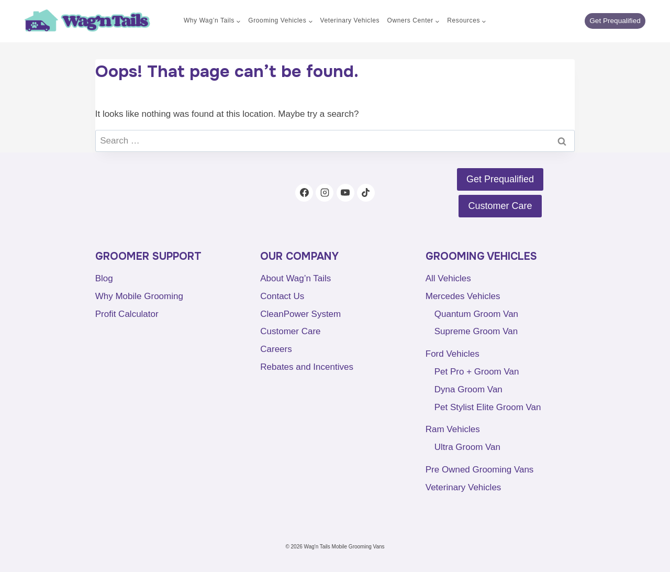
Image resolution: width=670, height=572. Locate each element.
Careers (276, 349)
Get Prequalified (614, 21)
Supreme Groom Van (476, 331)
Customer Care (290, 331)
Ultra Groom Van (467, 447)
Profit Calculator (127, 314)
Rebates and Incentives (306, 367)
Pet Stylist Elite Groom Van (487, 407)
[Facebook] (304, 193)
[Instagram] (324, 193)
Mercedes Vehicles (463, 296)
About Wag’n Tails (295, 278)
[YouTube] (345, 193)
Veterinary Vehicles (349, 20)
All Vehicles (448, 278)
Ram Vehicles (453, 429)
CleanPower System (300, 314)
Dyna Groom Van (468, 389)
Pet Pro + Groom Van (476, 372)
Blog (104, 278)
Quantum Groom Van (476, 314)
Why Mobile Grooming (139, 296)
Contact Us (282, 296)
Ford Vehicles (452, 354)
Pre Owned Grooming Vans (480, 470)
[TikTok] (366, 193)
